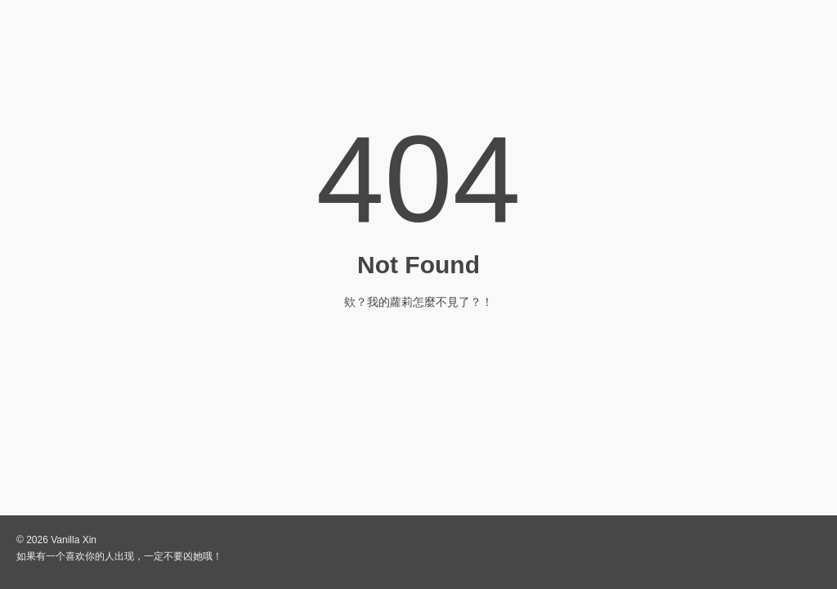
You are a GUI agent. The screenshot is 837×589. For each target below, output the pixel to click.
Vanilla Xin (73, 540)
